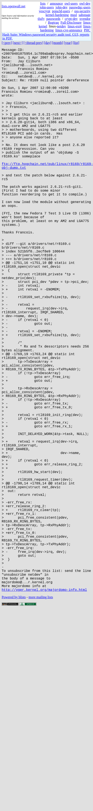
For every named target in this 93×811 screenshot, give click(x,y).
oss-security (82, 11)
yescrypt (44, 11)
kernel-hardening (57, 15)
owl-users (71, 3)
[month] (57, 43)
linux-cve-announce (68, 30)
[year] (68, 43)
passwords (53, 18)
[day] (47, 43)
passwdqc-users (79, 7)
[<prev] (7, 43)
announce (56, 3)
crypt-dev (71, 18)
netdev (61, 26)
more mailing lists (41, 718)
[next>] (18, 43)
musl (73, 15)
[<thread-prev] (33, 43)
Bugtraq (53, 22)
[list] (76, 43)
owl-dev (84, 3)
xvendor (84, 18)
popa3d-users (61, 11)
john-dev (62, 7)
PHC (87, 30)
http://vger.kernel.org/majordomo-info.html (44, 710)
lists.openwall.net (13, 6)
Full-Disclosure (71, 22)
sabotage (84, 15)
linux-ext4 (75, 26)
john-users (47, 7)
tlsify (41, 18)
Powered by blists (14, 718)
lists (43, 3)
